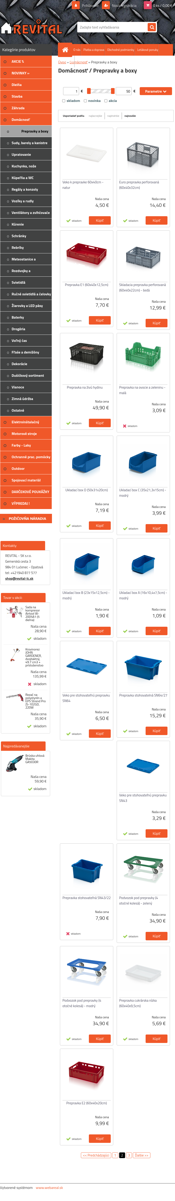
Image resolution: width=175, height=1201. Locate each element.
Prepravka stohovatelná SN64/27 (143, 695)
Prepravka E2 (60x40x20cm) (86, 1103)
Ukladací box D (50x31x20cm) (86, 490)
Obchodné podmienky (120, 49)
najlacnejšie (95, 116)
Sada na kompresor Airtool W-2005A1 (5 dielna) (32, 613)
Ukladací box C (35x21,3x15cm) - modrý (142, 492)
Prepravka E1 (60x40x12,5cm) (86, 284)
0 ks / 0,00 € (162, 5)
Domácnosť (78, 62)
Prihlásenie (90, 5)
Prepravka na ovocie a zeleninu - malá (142, 390)
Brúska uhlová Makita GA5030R (34, 759)
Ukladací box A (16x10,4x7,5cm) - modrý (143, 595)
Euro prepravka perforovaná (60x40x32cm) (139, 184)
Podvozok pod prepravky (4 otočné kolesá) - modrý (81, 1003)
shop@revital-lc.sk (19, 578)
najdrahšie (113, 116)
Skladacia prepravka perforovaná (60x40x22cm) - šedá (142, 287)
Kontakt (69, 61)
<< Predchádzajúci (96, 1155)
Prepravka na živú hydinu (85, 387)
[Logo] (31, 27)
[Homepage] (66, 49)
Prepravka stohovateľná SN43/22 (86, 897)
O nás (76, 49)
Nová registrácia (123, 5)
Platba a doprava (93, 49)
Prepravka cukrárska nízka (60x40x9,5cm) (138, 1003)
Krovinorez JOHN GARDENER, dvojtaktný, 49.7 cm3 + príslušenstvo (34, 657)
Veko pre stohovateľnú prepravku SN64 (86, 698)
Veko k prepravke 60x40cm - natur (82, 184)
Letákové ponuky (147, 49)
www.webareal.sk (49, 1187)
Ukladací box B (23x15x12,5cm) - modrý (86, 595)
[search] (152, 27)
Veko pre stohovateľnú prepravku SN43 (143, 798)
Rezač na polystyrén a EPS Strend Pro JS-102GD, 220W (35, 701)
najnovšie (130, 116)
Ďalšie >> (141, 1155)
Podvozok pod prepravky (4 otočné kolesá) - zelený (138, 900)
